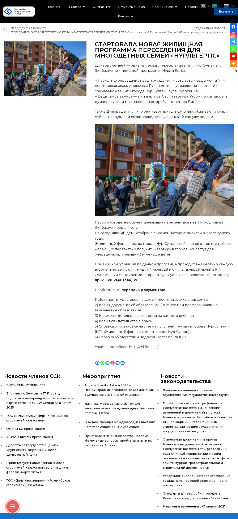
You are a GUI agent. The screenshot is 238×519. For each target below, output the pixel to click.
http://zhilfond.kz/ (143, 347)
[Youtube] (233, 56)
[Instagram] (112, 359)
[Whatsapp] (102, 359)
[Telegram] (107, 359)
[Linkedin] (122, 359)
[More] (233, 63)
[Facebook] (97, 359)
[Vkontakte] (117, 359)
